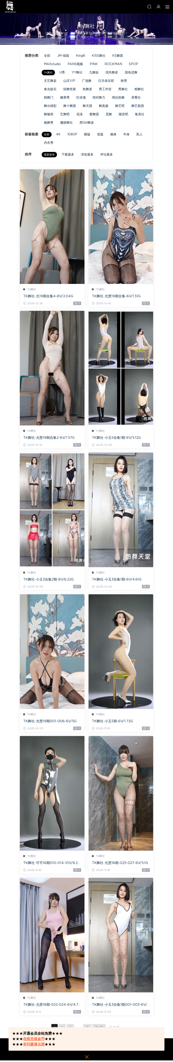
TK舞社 (48, 72)
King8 (80, 55)
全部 (47, 55)
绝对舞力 (99, 97)
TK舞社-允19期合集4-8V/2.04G (48, 296)
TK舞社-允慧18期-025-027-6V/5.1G (120, 864)
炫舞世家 (69, 89)
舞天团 (87, 106)
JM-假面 (63, 55)
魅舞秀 (48, 122)
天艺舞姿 (50, 81)
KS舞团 (117, 55)
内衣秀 (48, 142)
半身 (126, 134)
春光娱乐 (50, 89)
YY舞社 (77, 72)
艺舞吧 (65, 114)
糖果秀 (65, 97)
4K (58, 134)
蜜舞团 (94, 114)
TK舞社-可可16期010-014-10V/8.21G (51, 864)
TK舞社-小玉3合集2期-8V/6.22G (48, 580)
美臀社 (136, 97)
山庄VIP (69, 81)
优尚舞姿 (111, 72)
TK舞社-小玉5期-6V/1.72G (112, 722)
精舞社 (139, 89)
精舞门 (48, 97)
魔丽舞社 (66, 122)
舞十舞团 (69, 106)
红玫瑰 (81, 97)
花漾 (79, 114)
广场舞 (86, 81)
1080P (72, 134)
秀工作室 (105, 89)
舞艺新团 (137, 106)
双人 (139, 134)
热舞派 (87, 89)
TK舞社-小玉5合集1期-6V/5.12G (116, 438)
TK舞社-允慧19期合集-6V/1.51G (116, 296)
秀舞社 (123, 89)
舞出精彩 (50, 106)
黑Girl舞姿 (87, 122)
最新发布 (49, 154)
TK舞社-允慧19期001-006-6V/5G (50, 722)
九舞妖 (94, 72)
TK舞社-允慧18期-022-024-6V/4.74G (52, 1006)
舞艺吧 (120, 106)
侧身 (113, 134)
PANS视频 (75, 64)
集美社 (139, 114)
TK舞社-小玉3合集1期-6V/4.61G (117, 580)
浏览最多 (87, 154)
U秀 (62, 72)
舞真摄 (103, 106)
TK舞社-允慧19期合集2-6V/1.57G (49, 438)
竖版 (100, 134)
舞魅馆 (48, 114)
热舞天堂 (10, 7)
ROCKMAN (113, 64)
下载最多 (67, 154)
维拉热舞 (118, 97)
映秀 (124, 81)
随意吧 (123, 114)
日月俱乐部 (106, 81)
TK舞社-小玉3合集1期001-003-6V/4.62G (119, 1006)
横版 (87, 134)
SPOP (133, 64)
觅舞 (109, 114)
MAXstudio (52, 64)
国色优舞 (131, 72)
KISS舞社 (98, 55)
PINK (94, 64)
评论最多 (106, 154)
